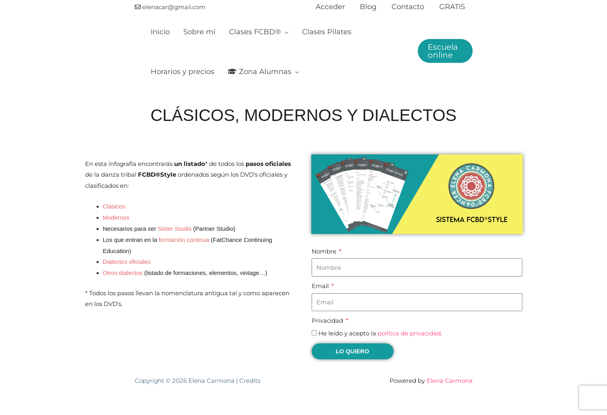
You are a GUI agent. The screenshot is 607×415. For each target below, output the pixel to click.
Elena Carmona (450, 380)
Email (321, 286)
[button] (445, 51)
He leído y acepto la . (380, 333)
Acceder (332, 6)
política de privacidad (409, 333)
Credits (249, 380)
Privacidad (328, 320)
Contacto (409, 6)
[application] (281, 32)
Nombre (325, 251)
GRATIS (452, 6)
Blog (370, 6)
